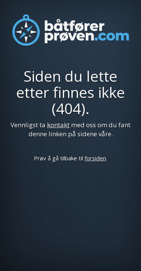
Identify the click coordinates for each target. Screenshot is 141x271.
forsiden (95, 158)
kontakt (58, 124)
